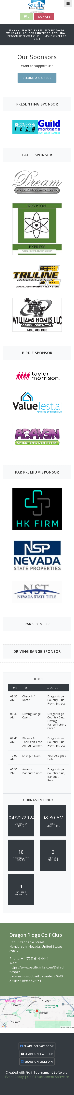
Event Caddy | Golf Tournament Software (37, 1077)
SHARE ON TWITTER (37, 1054)
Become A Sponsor (36, 78)
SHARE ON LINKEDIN (37, 1061)
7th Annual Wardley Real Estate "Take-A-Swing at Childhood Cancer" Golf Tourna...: (37, 32)
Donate (44, 16)
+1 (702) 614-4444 (34, 958)
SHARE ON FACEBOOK (37, 1046)
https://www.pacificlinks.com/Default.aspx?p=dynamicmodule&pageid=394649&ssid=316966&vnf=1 (36, 974)
